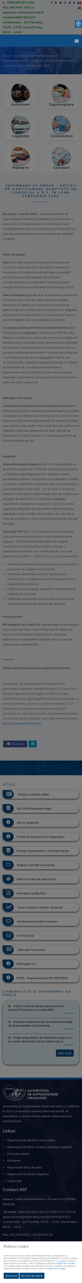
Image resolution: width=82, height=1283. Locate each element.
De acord (11, 1275)
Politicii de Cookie (65, 1263)
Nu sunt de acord (31, 1275)
